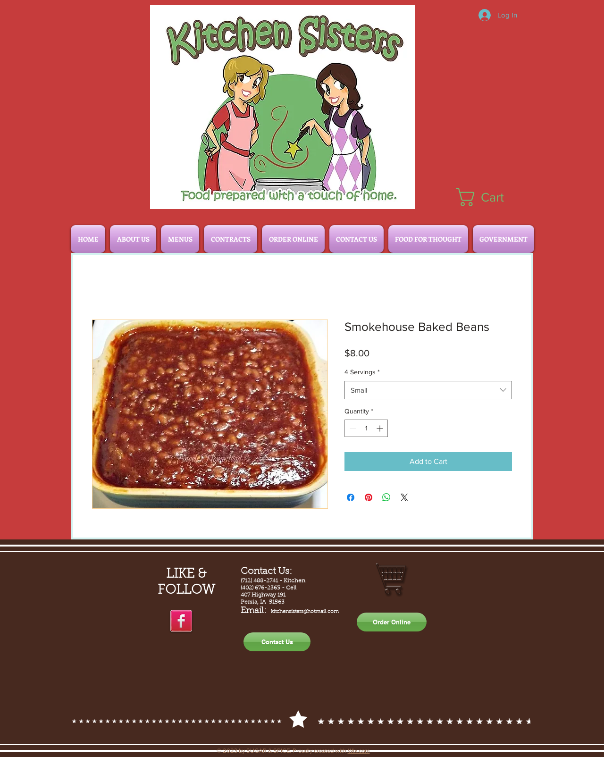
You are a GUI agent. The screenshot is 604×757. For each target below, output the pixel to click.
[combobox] (428, 390)
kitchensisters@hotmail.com (305, 611)
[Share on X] (404, 497)
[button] (490, 197)
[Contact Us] (276, 641)
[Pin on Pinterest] (368, 497)
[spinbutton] (366, 428)
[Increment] (380, 428)
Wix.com (359, 750)
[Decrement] (352, 428)
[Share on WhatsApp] (386, 497)
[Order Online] (392, 622)
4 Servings (362, 372)
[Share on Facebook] (350, 497)
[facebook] (181, 621)
